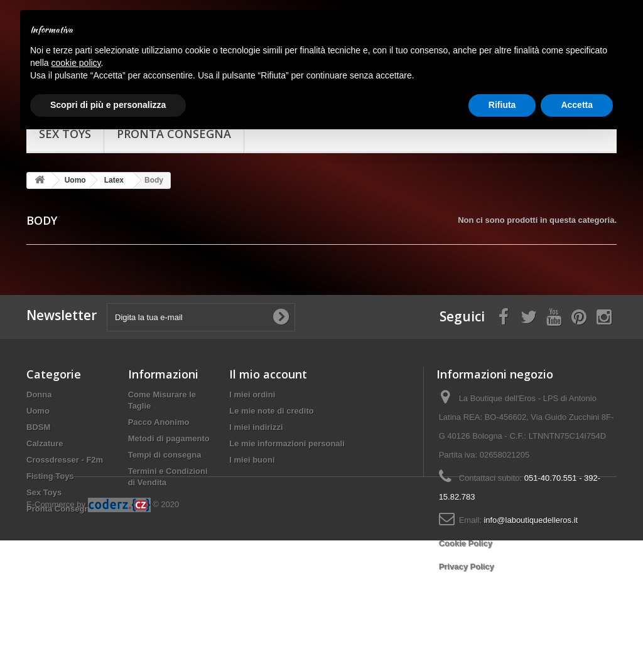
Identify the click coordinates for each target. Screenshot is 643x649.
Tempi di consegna (165, 454)
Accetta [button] (577, 105)
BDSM (38, 427)
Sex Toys (44, 492)
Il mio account (268, 374)
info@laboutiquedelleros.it (531, 520)
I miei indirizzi (256, 427)
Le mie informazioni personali (286, 443)
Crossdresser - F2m (64, 459)
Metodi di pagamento (169, 438)
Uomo (38, 411)
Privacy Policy (466, 566)
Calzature (44, 443)
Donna (38, 394)
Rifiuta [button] (502, 105)
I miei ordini (252, 394)
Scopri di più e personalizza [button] (108, 105)
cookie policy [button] (75, 63)
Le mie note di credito (271, 411)
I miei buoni (251, 459)
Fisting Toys (50, 476)
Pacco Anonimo (159, 422)
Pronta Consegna (60, 508)
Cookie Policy (465, 543)
